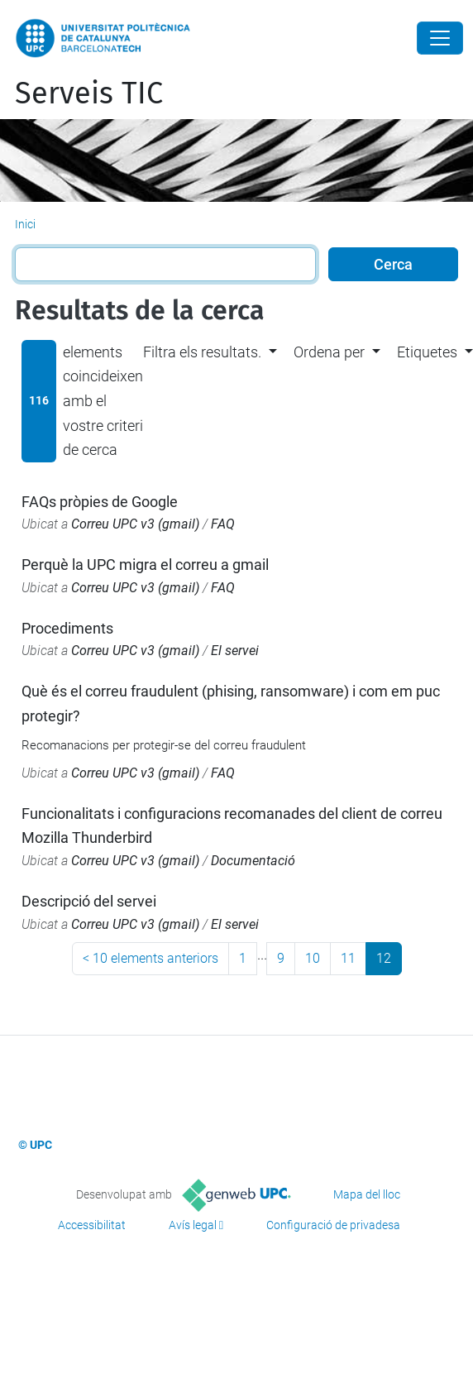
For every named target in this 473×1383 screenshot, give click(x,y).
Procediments (67, 628)
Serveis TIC (89, 93)
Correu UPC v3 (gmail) (135, 524)
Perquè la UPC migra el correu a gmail (145, 564)
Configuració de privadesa (333, 1225)
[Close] (440, 38)
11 (348, 958)
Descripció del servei (89, 901)
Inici (25, 224)
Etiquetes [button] (427, 352)
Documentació (253, 861)
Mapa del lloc (366, 1194)
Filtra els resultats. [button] (202, 352)
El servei (235, 650)
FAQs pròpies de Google (100, 501)
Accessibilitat (92, 1225)
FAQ (223, 524)
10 (312, 958)
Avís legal (193, 1225)
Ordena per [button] (329, 352)
